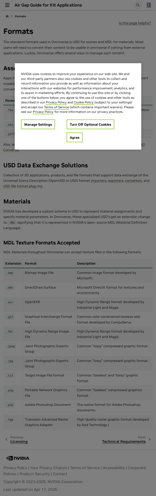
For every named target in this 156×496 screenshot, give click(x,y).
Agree (74, 137)
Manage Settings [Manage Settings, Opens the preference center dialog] (38, 124)
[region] (78, 106)
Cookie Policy (84, 102)
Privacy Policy (56, 102)
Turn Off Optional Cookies (90, 124)
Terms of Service (56, 107)
